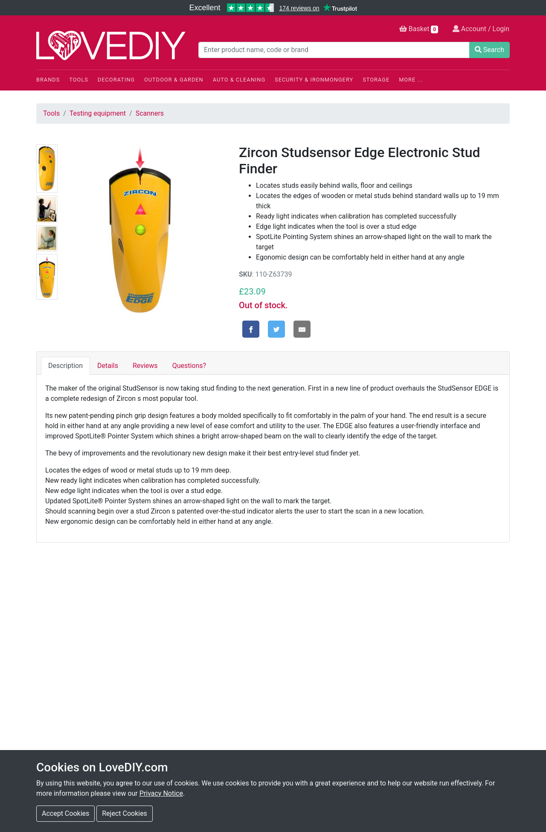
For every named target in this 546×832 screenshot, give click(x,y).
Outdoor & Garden (173, 79)
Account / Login (481, 29)
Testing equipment (98, 113)
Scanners (150, 113)
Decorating (116, 79)
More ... (411, 79)
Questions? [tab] (189, 366)
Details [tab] (107, 366)
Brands (48, 79)
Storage (376, 79)
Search (489, 50)
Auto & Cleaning (239, 79)
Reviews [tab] (145, 366)
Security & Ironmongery (314, 79)
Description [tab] (65, 366)
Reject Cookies (124, 813)
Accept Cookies (65, 813)
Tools (78, 79)
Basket (418, 29)
